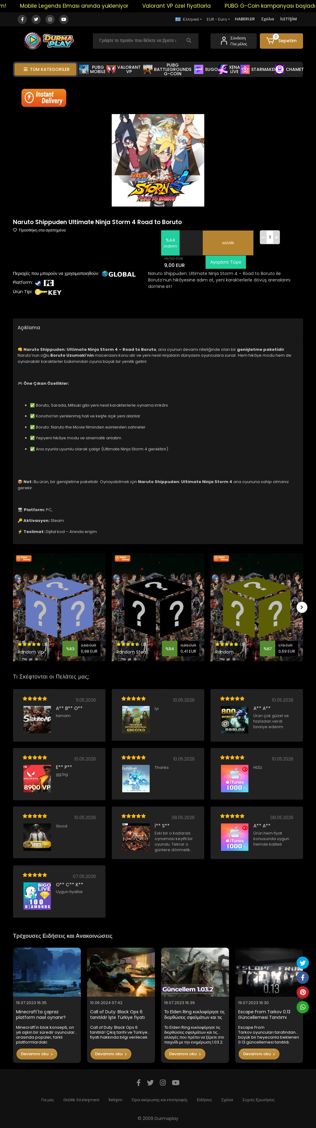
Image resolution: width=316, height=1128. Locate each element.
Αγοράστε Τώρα (225, 262)
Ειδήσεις (204, 1100)
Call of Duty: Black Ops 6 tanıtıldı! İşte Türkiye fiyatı (117, 1014)
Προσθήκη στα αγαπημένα (39, 230)
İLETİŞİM (288, 19)
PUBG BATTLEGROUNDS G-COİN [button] (167, 69)
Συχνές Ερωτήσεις (258, 1100)
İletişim (116, 1100)
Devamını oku (37, 1054)
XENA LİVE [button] (229, 69)
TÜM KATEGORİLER (47, 69)
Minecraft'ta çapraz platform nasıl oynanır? (41, 1014)
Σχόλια (267, 19)
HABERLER (245, 19)
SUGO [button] (206, 69)
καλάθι (228, 243)
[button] (281, 41)
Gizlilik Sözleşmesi (81, 1100)
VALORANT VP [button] (123, 69)
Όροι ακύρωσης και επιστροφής (160, 1100)
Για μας (47, 1100)
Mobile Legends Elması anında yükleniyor (81, 6)
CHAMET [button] (289, 69)
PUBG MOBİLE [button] (92, 69)
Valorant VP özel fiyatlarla (183, 6)
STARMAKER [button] (258, 69)
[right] (303, 607)
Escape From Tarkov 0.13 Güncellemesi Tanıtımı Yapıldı (264, 1014)
